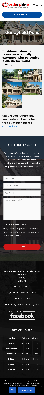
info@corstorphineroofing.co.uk (25, 304)
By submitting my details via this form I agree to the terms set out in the (21, 232)
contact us (9, 126)
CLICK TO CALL (22, 15)
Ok (12, 390)
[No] (41, 386)
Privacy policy (26, 390)
